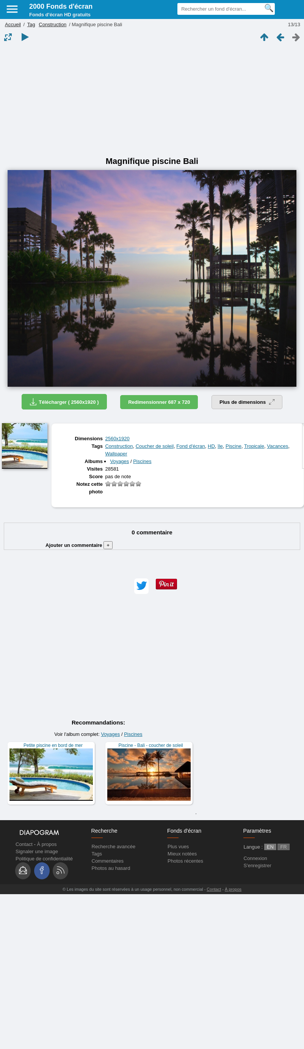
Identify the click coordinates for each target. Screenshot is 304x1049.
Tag (31, 24)
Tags (97, 854)
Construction (52, 24)
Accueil (13, 24)
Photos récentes (185, 861)
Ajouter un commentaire (79, 545)
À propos (46, 844)
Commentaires (108, 861)
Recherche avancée (114, 846)
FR (283, 847)
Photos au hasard (111, 868)
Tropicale (254, 446)
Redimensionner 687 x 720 (159, 402)
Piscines (142, 461)
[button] (141, 586)
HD (211, 446)
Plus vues (178, 846)
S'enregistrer (257, 865)
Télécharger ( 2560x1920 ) (64, 401)
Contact (24, 844)
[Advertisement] (152, 99)
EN (270, 847)
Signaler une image (37, 851)
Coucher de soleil (155, 446)
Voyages (119, 461)
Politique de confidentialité (44, 859)
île (220, 446)
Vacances (277, 446)
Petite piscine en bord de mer (53, 745)
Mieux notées (182, 854)
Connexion (255, 858)
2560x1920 (117, 438)
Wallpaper (116, 454)
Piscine (233, 446)
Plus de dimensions (246, 402)
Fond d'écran (190, 446)
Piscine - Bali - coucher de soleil (151, 745)
